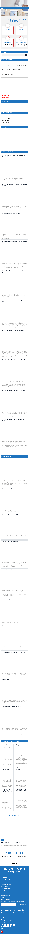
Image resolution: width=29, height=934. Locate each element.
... (18, 452)
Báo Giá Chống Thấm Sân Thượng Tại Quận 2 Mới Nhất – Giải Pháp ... (14, 185)
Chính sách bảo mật (5, 879)
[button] (26, 834)
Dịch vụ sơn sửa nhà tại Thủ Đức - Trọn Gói (10, 842)
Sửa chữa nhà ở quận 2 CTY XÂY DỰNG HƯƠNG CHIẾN (14, 652)
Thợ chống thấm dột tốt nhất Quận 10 (9, 71)
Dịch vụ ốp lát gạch (20, 734)
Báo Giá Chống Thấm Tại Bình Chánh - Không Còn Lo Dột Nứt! (14, 300)
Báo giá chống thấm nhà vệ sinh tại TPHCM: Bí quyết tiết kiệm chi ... (14, 63)
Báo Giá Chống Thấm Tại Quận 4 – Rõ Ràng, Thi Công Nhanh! (13, 420)
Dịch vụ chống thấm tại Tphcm (7, 74)
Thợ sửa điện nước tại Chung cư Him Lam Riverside (21, 768)
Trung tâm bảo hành (5, 890)
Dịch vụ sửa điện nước (9, 734)
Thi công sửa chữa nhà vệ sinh (8, 569)
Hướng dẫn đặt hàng (6, 895)
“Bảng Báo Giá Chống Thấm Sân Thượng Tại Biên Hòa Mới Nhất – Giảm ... (14, 156)
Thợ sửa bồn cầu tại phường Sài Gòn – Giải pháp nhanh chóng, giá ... (7, 791)
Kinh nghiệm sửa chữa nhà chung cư (10, 541)
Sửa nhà (2, 840)
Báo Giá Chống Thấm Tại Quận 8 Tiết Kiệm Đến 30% (13, 390)
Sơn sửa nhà (6, 737)
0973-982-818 (5, 95)
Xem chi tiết (3, 847)
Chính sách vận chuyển (6, 882)
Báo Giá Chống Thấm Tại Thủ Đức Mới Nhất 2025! (13, 330)
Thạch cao (14, 737)
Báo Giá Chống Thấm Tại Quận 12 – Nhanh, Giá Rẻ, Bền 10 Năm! (14, 360)
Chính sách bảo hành (6, 884)
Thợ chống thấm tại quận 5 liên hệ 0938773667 (11, 69)
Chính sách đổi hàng (5, 886)
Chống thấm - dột (21, 737)
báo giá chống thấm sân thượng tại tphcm (11, 213)
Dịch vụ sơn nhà (5, 679)
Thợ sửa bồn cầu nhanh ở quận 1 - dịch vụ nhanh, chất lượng (7, 746)
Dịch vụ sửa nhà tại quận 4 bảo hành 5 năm (11, 514)
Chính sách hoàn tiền (6, 893)
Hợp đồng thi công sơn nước (8, 599)
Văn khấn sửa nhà (6, 625)
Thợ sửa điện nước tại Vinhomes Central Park (21, 790)
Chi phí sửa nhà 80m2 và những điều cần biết (12, 706)
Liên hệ (2, 897)
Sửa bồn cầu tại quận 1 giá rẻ (21, 745)
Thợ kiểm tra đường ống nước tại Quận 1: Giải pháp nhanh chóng (7, 768)
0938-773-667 (5, 97)
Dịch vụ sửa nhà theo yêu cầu (8, 488)
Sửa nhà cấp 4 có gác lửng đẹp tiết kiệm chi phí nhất (13, 460)
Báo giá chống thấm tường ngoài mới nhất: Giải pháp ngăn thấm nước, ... (14, 66)
